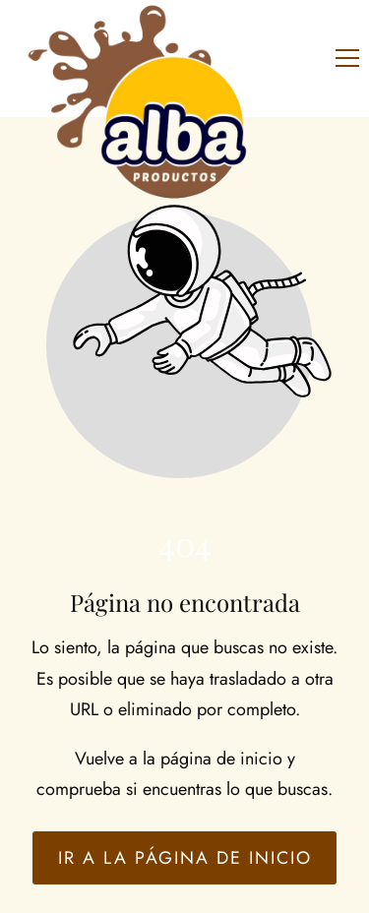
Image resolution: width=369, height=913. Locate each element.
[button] (347, 58)
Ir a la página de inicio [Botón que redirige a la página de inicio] (185, 858)
